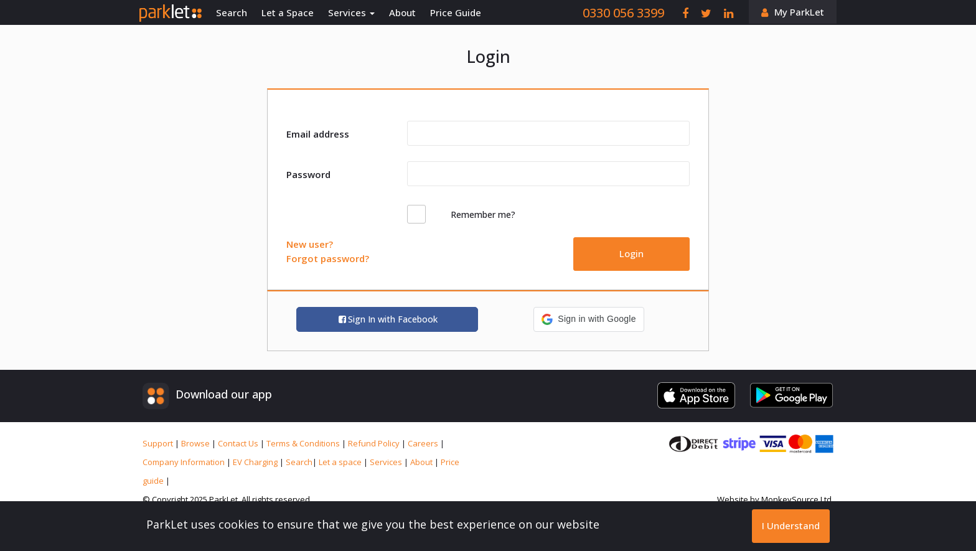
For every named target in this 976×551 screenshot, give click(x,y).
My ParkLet (799, 12)
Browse (196, 443)
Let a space (341, 462)
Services (387, 462)
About (402, 12)
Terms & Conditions (304, 443)
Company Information (185, 462)
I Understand (791, 525)
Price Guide (455, 12)
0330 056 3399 (623, 12)
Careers (424, 443)
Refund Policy (374, 443)
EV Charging (256, 462)
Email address (317, 134)
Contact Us (239, 443)
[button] (588, 319)
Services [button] (351, 12)
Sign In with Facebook (387, 319)
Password (308, 174)
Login (631, 253)
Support (159, 443)
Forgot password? (327, 258)
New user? (309, 244)
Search (231, 12)
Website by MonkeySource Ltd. (775, 499)
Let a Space (287, 12)
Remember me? (483, 214)
